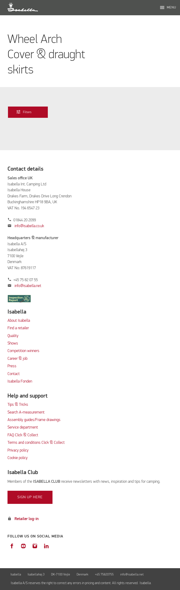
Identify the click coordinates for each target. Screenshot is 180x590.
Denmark (82, 574)
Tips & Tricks (18, 405)
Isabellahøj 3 (36, 574)
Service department (23, 427)
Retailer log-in (27, 519)
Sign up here (30, 497)
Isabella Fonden (20, 381)
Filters (27, 111)
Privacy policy (18, 450)
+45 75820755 (104, 574)
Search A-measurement (26, 412)
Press (12, 366)
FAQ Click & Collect (23, 435)
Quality (13, 336)
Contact (14, 374)
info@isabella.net (28, 286)
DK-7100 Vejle (60, 574)
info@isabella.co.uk (29, 226)
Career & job (17, 359)
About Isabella (19, 321)
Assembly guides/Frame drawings (34, 420)
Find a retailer (18, 328)
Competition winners (23, 351)
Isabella (16, 574)
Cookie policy (18, 458)
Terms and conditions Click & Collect (36, 443)
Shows (13, 343)
